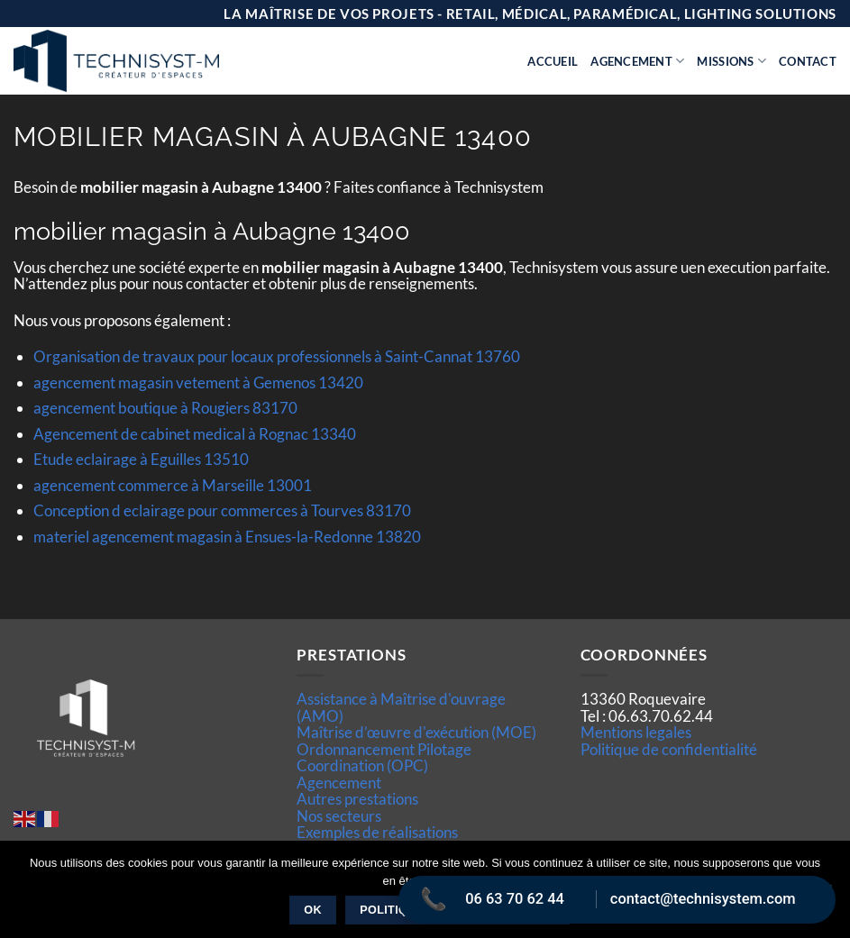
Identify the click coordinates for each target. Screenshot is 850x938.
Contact (807, 61)
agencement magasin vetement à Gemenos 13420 (198, 382)
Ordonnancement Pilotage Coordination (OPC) (384, 757)
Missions (731, 60)
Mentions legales (635, 732)
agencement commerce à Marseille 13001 (172, 485)
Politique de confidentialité (668, 749)
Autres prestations (357, 798)
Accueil (552, 61)
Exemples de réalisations (377, 832)
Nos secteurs (339, 815)
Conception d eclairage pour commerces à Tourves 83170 (222, 510)
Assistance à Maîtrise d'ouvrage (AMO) (401, 706)
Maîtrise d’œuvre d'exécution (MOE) (416, 732)
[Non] (825, 894)
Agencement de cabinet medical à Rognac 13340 (194, 433)
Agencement (637, 60)
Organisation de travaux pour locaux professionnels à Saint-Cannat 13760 (276, 356)
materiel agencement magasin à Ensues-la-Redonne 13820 (227, 536)
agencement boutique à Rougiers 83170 (165, 407)
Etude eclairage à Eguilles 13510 (141, 459)
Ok (313, 910)
